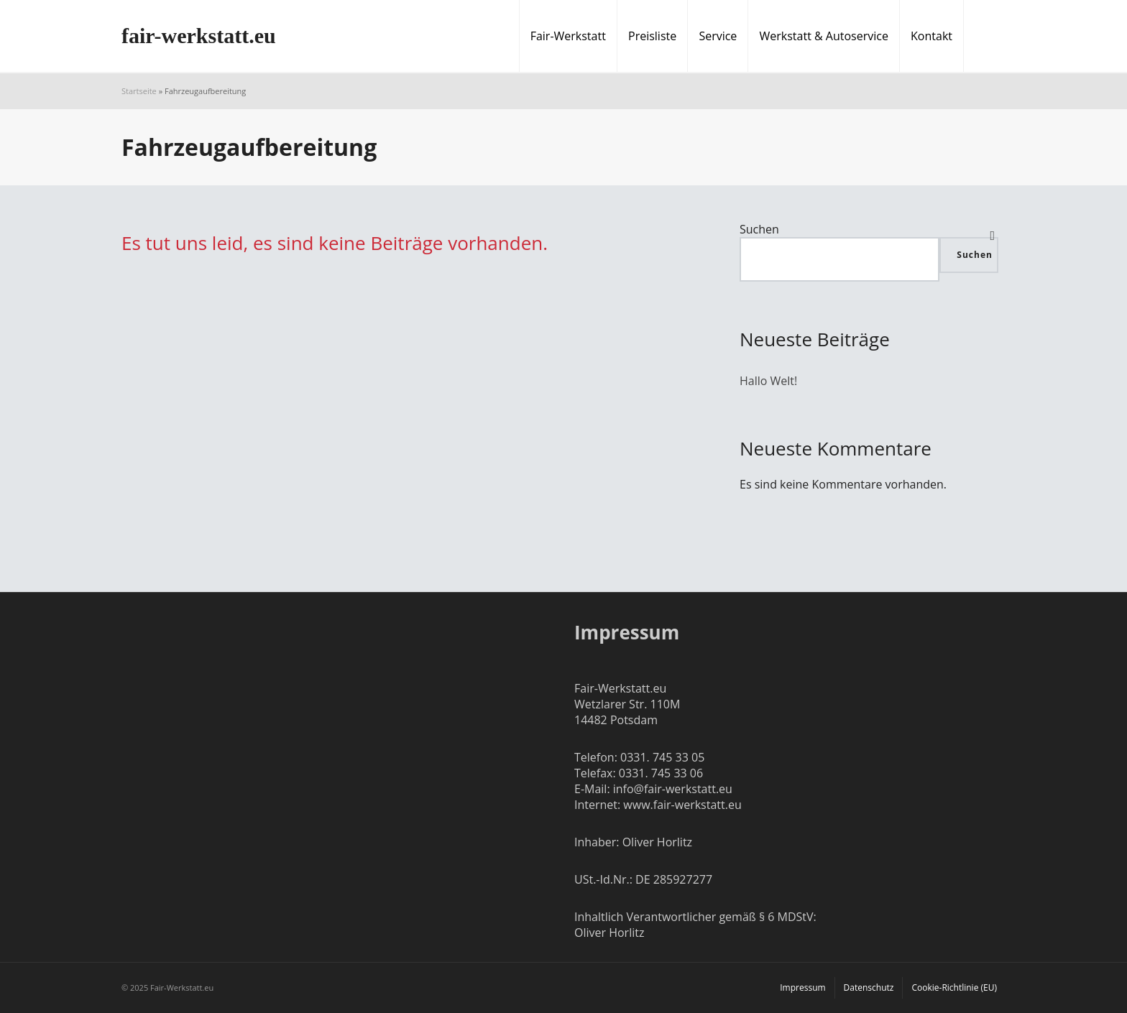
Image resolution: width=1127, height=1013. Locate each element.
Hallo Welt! (768, 381)
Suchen (759, 229)
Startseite (139, 90)
